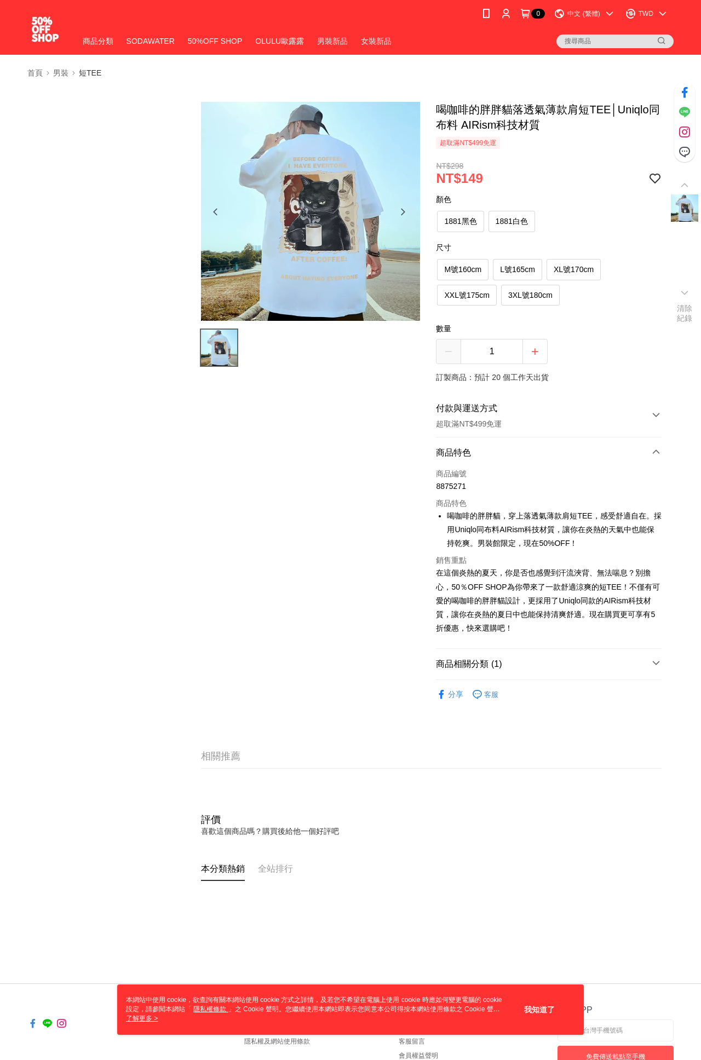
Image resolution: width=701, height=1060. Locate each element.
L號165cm (517, 269)
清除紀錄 (685, 313)
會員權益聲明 (418, 1055)
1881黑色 (460, 221)
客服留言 (412, 1041)
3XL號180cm (530, 295)
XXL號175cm (466, 295)
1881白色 (512, 221)
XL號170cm (574, 269)
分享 (449, 694)
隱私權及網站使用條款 (277, 1041)
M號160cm (462, 269)
